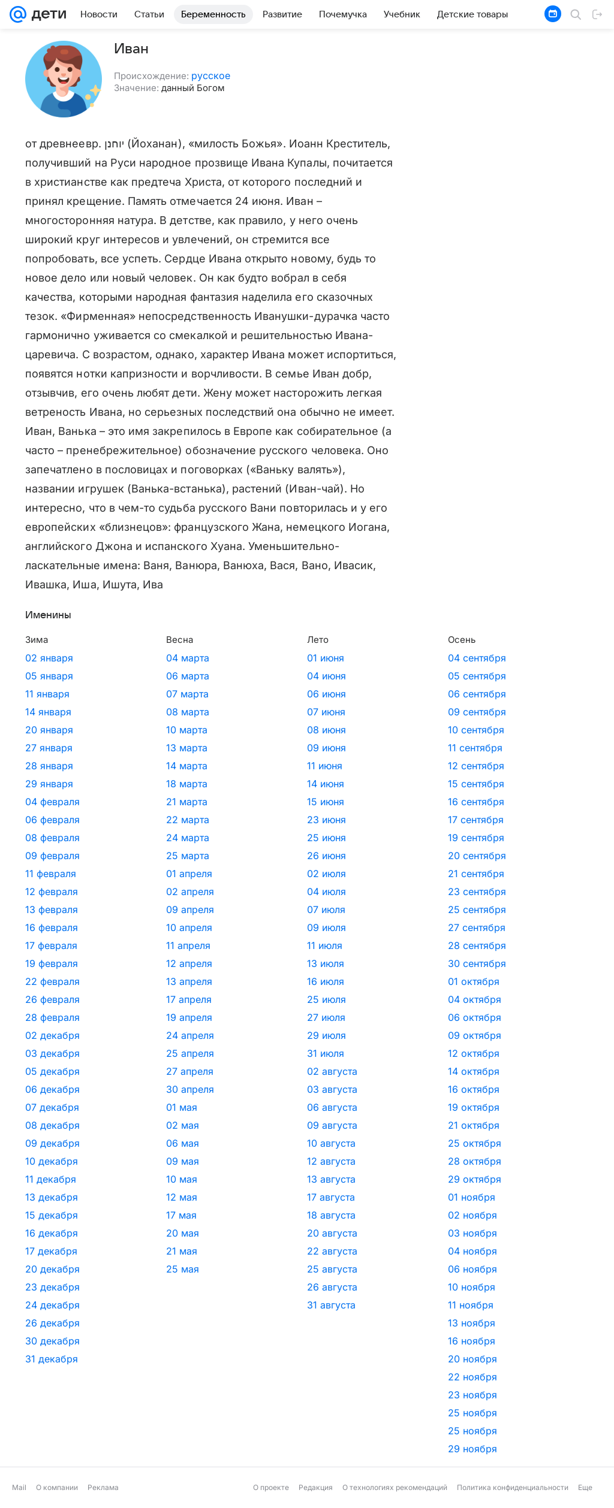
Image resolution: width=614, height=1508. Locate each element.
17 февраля (51, 945)
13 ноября (327, 1323)
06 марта (139, 676)
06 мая (134, 1143)
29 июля (230, 1035)
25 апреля (142, 1053)
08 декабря (52, 1125)
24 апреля (142, 1035)
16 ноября (327, 1341)
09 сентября (333, 712)
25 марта (139, 856)
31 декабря (51, 1359)
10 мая (133, 1179)
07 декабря (52, 1107)
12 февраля (51, 891)
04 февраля (52, 802)
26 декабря (52, 1323)
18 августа (235, 1215)
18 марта (138, 784)
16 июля (229, 981)
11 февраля (50, 874)
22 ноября (328, 1377)
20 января (49, 730)
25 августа (236, 1269)
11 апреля (140, 945)
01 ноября (327, 1197)
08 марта (139, 712)
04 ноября (328, 1251)
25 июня (230, 838)
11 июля (228, 945)
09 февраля (52, 856)
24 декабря (52, 1305)
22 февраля (52, 981)
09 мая (134, 1161)
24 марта (139, 838)
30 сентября (333, 963)
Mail (19, 1487)
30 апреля (142, 1089)
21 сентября (332, 874)
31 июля (229, 1053)
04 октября (330, 999)
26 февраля (52, 999)
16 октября (330, 1089)
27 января (49, 748)
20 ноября (328, 1359)
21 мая (133, 1251)
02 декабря (52, 1035)
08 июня (230, 730)
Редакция (316, 1487)
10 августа (235, 1143)
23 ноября (328, 1395)
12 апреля (141, 963)
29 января (49, 784)
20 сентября (333, 856)
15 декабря (51, 1215)
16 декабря (51, 1233)
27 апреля (141, 1071)
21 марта (138, 802)
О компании (57, 1487)
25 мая (134, 1269)
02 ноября (328, 1215)
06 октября (330, 1017)
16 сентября (332, 802)
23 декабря (52, 1287)
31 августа (235, 1305)
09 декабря (52, 1143)
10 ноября (327, 1287)
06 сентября (333, 694)
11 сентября (331, 748)
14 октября (330, 1071)
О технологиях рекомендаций (394, 1487)
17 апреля (141, 999)
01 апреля (141, 874)
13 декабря (51, 1197)
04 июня (230, 676)
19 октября (330, 1107)
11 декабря (50, 1179)
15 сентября (332, 784)
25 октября (330, 1143)
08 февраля (52, 838)
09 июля (230, 927)
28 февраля (52, 1017)
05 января (49, 676)
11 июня (228, 766)
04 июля (230, 891)
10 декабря (51, 1161)
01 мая (133, 1107)
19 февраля (51, 963)
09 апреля (142, 909)
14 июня (229, 784)
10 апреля (141, 927)
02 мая (134, 1125)
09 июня (230, 748)
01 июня (229, 658)
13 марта (138, 748)
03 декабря (52, 1053)
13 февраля (51, 909)
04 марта (139, 658)
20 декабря (52, 1269)
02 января (49, 658)
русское (210, 75)
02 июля (230, 874)
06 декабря (52, 1089)
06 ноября (328, 1269)
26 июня (230, 856)
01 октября (330, 981)
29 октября (330, 1179)
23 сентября (333, 891)
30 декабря (52, 1341)
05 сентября (333, 676)
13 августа (235, 1179)
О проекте (271, 1487)
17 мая (133, 1215)
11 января (47, 694)
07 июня (230, 712)
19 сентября (332, 838)
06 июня (230, 694)
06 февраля (52, 820)
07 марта (139, 694)
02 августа (236, 1071)
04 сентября (333, 658)
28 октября (330, 1161)
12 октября (330, 1053)
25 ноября (328, 1413)
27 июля (230, 1017)
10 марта (138, 730)
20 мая (134, 1233)
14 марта (138, 766)
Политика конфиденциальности (512, 1487)
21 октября (330, 1125)
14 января (48, 712)
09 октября (330, 1035)
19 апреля (141, 1017)
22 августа (236, 1251)
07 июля (230, 909)
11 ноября (327, 1305)
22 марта (139, 820)
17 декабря (51, 1251)
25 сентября (333, 909)
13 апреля (141, 981)
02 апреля (142, 891)
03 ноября (328, 1233)
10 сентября (332, 730)
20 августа (236, 1233)
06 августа (236, 1107)
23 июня (230, 820)
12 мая (133, 1197)
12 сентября (332, 766)
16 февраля (51, 927)
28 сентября (333, 945)
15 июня (229, 802)
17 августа (235, 1197)
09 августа (236, 1125)
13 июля (229, 963)
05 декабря (52, 1071)
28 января (49, 766)
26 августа (236, 1287)
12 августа (235, 1161)
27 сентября (333, 927)
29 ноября (328, 1449)
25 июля (230, 999)
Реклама (103, 1487)
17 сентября (332, 820)
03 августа (236, 1089)
